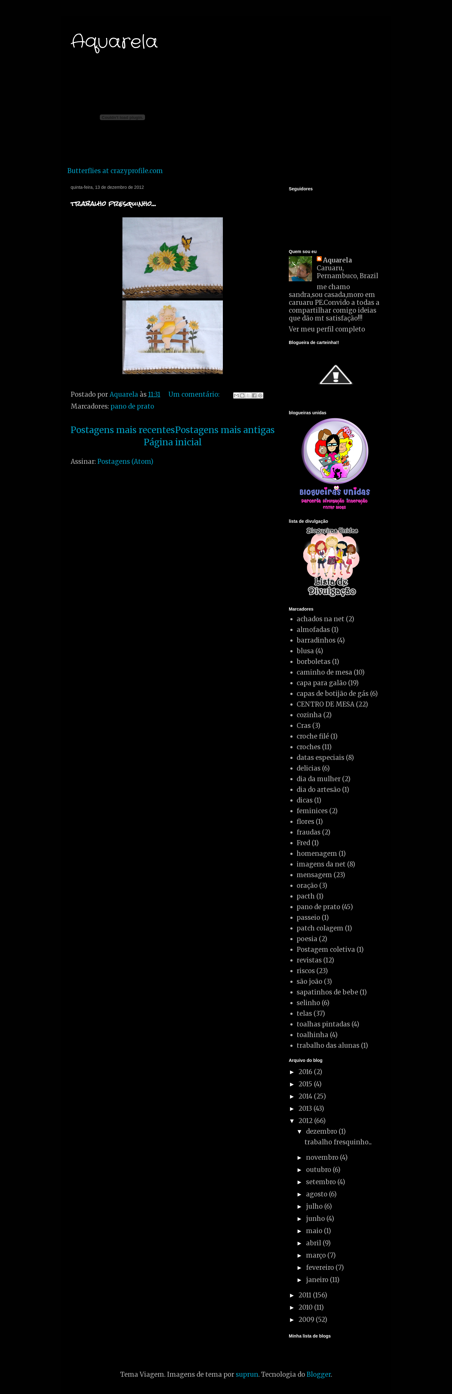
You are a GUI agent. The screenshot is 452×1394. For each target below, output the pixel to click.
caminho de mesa (324, 672)
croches (308, 747)
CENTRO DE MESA (325, 704)
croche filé (313, 736)
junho (316, 1218)
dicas (305, 800)
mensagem (314, 875)
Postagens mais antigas (225, 430)
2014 (306, 1096)
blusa (305, 651)
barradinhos (316, 640)
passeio (308, 917)
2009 (307, 1319)
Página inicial (173, 442)
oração (307, 885)
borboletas (314, 661)
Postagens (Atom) (125, 461)
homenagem (317, 853)
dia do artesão (319, 789)
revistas (309, 960)
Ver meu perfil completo (327, 329)
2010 (306, 1307)
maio (315, 1231)
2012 (306, 1121)
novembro (323, 1157)
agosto (317, 1194)
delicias (308, 768)
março (316, 1255)
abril (314, 1243)
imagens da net (321, 864)
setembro (321, 1182)
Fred (303, 843)
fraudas (308, 832)
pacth (306, 896)
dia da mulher (319, 779)
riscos (306, 971)
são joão (309, 981)
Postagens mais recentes (123, 430)
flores (305, 821)
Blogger (319, 1374)
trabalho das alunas (328, 1045)
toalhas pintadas (323, 1024)
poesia (307, 939)
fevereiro (321, 1267)
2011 (306, 1295)
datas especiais (320, 757)
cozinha (309, 715)
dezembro (322, 1131)
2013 (306, 1108)
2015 (306, 1084)
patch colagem (320, 928)
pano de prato (132, 406)
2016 (306, 1072)
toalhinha (312, 1035)
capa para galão (322, 683)
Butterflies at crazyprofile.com (115, 171)
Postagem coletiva (326, 949)
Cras (304, 725)
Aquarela (114, 42)
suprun (247, 1374)
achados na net (320, 619)
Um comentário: (194, 394)
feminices (312, 811)
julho (315, 1206)
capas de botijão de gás (333, 693)
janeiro (318, 1280)
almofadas (313, 629)
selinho (308, 1003)
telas (304, 1013)
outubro (319, 1170)
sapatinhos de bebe (327, 992)
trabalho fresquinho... (113, 203)
